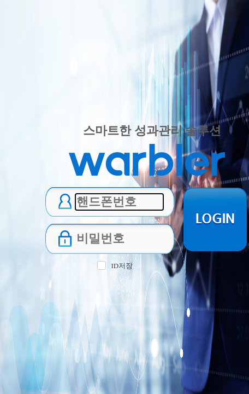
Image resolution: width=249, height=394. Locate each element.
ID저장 (122, 266)
